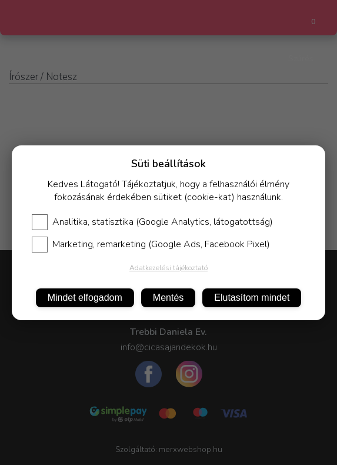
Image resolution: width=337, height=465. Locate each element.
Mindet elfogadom (85, 298)
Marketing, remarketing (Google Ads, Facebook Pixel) (151, 244)
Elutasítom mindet (251, 298)
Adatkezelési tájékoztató (168, 268)
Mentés (168, 298)
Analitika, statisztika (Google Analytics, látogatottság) (152, 222)
